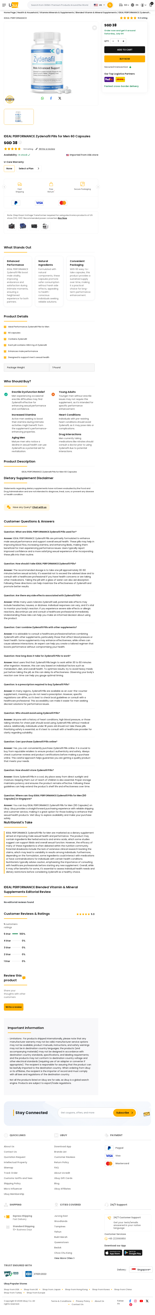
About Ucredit (62, 1172)
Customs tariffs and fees (18, 1178)
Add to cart (124, 49)
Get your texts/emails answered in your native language (127, 1225)
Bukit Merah (60, 1237)
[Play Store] (133, 1254)
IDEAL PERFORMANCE (15, 18)
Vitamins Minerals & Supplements (57, 12)
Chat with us (39, 507)
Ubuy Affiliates (62, 1188)
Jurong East (61, 1215)
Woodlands (60, 1221)
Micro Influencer (13, 1188)
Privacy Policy (83, 1301)
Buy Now (62, 218)
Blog (56, 1183)
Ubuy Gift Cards (63, 1178)
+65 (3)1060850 (117, 1238)
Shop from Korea (101, 1289)
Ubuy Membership (14, 1194)
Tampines (59, 1226)
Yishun (57, 1231)
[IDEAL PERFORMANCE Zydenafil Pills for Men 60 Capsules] (51, 63)
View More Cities (64, 1258)
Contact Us (10, 1151)
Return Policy (61, 1162)
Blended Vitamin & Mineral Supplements (96, 12)
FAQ (56, 1167)
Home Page (10, 12)
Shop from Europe (36, 1292)
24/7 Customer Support (127, 1217)
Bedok (57, 1247)
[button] (123, 5)
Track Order (11, 1172)
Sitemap (8, 1167)
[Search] (110, 5)
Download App (62, 1146)
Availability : (11, 154)
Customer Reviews (64, 1157)
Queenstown (61, 1242)
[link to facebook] (51, 98)
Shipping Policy (12, 1183)
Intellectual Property (15, 1162)
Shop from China (123, 1289)
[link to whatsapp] (42, 98)
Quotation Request (14, 1157)
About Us (9, 1146)
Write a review (14, 1007)
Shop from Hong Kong (76, 1289)
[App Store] (113, 1254)
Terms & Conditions (61, 1301)
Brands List (60, 1151)
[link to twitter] (59, 98)
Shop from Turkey (13, 1292)
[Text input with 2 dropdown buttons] (60, 5)
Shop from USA (11, 1289)
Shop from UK (31, 1289)
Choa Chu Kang (63, 1252)
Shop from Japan (51, 1289)
